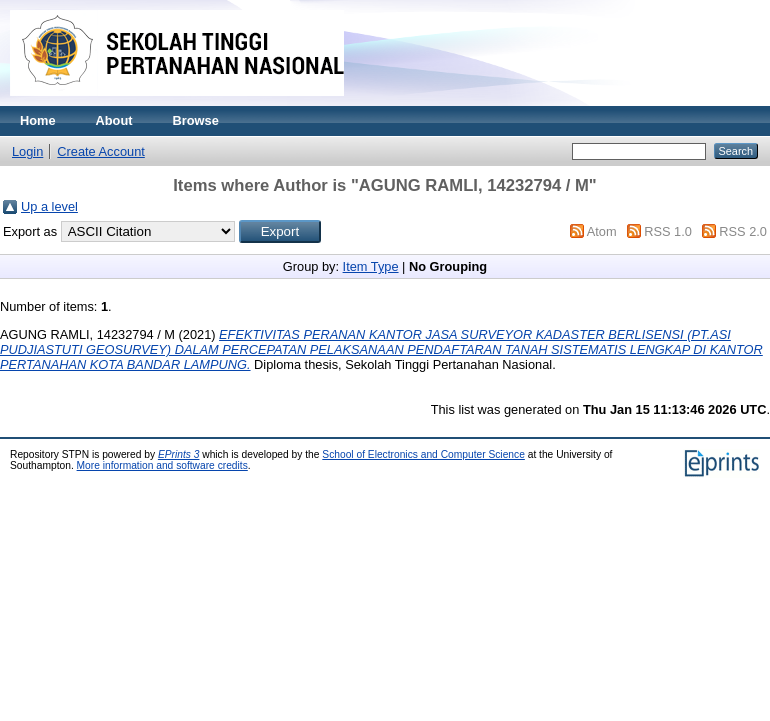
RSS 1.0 (668, 231)
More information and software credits (162, 465)
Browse (196, 120)
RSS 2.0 (743, 231)
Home (38, 120)
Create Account (101, 151)
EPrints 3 (179, 454)
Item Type (371, 266)
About (114, 120)
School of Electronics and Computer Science (423, 454)
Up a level (49, 206)
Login (27, 151)
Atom (602, 231)
